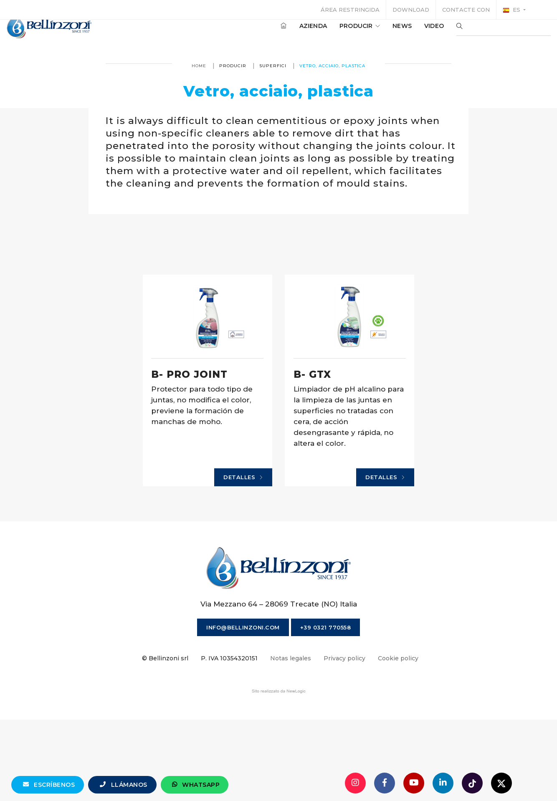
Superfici (272, 65)
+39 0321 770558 (325, 705)
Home (199, 65)
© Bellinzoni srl (165, 736)
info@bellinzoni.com (243, 705)
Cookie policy (398, 736)
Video (409, 33)
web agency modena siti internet (279, 769)
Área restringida (350, 9)
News (377, 33)
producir (334, 33)
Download (410, 9)
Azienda (288, 33)
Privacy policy (344, 736)
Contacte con (466, 9)
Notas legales (290, 736)
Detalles (243, 548)
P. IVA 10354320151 (229, 736)
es (512, 10)
